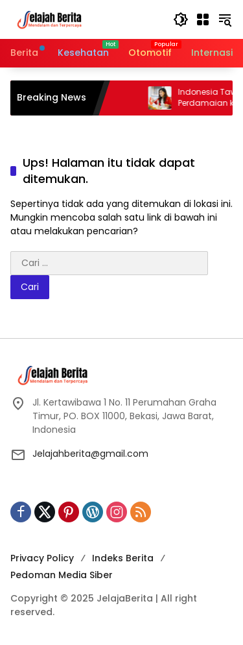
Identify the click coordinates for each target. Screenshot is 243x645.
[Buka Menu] (203, 19)
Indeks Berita (123, 558)
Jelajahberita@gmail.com (90, 453)
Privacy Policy (42, 558)
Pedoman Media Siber (61, 574)
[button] (181, 19)
